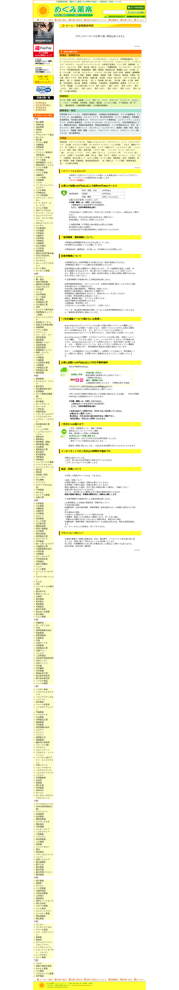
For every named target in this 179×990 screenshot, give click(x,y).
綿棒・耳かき (91, 155)
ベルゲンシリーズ (122, 62)
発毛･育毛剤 (83, 78)
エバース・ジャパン (45, 213)
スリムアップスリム (112, 122)
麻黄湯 (123, 83)
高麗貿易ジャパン (44, 350)
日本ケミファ (42, 663)
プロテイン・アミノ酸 (129, 130)
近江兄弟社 (41, 246)
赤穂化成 (40, 125)
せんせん (40, 492)
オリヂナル (41, 261)
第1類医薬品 (41, 103)
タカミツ (40, 516)
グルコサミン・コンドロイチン (102, 128)
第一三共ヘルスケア (45, 544)
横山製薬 (40, 918)
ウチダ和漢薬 (42, 195)
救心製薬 (40, 299)
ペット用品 (119, 161)
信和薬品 (40, 459)
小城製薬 (40, 360)
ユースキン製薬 (43, 913)
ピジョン (40, 732)
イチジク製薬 (42, 173)
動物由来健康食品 (102, 125)
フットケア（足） (131, 153)
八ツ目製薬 (41, 888)
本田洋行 (40, 790)
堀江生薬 (40, 785)
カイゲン (40, 277)
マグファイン (42, 811)
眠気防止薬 (110, 70)
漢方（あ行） (101, 86)
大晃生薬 (40, 551)
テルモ (39, 582)
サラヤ (39, 399)
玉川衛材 (40, 531)
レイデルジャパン (44, 947)
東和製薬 (40, 604)
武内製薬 (40, 519)
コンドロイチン (125, 67)
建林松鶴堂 (41, 526)
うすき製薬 (41, 190)
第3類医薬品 (41, 110)
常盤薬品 (40, 607)
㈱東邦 (39, 596)
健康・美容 (128, 128)
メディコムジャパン (45, 854)
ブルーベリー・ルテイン (108, 130)
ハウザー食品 (42, 689)
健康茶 (119, 128)
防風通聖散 (114, 83)
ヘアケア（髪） (99, 150)
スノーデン (41, 477)
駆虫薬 (125, 75)
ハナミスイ (41, 699)
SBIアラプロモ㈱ (43, 210)
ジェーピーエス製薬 (45, 462)
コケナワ (40, 355)
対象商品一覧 (43, 92)
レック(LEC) (41, 955)
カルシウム (71, 67)
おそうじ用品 (92, 158)
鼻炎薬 (66, 75)
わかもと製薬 (42, 968)
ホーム (69, 25)
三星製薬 (40, 834)
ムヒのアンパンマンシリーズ (88, 64)
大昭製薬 (40, 554)
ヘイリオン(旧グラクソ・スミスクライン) (45, 760)
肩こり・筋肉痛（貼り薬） (102, 80)
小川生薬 (40, 248)
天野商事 (40, 147)
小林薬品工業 (42, 368)
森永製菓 (40, 867)
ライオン (40, 925)
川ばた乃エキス (43, 287)
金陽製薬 (40, 327)
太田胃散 (40, 238)
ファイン (40, 735)
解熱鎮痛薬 (86, 70)
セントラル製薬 (43, 495)
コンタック (113, 59)
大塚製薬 (40, 243)
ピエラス (40, 730)
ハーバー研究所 (43, 704)
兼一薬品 (40, 279)
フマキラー (41, 747)
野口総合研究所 (43, 678)
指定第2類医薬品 (43, 105)
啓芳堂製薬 (41, 337)
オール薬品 (41, 268)
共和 (38, 307)
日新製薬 (40, 645)
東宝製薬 (40, 599)
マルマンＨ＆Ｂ (43, 822)
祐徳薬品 (40, 898)
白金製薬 (40, 447)
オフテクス (41, 258)
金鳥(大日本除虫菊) (44, 325)
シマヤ (39, 427)
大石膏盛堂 (41, 228)
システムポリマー (44, 417)
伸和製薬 (40, 457)
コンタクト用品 (110, 103)
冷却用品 (83, 103)
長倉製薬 (40, 633)
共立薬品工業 (42, 304)
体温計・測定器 (95, 103)
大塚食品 (40, 241)
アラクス (40, 150)
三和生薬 (40, 409)
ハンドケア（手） (114, 153)
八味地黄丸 (103, 83)
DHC (38, 584)
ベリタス (40, 775)
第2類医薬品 (41, 108)
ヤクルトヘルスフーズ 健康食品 (103, 120)
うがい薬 (76, 72)
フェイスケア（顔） (124, 147)
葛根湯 (84, 83)
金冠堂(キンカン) (43, 322)
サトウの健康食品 (128, 114)
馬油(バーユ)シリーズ (96, 142)
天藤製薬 (40, 145)
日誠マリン (41, 650)
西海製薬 (40, 379)
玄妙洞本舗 (41, 345)
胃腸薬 (88, 75)
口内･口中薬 (118, 72)
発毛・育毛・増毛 (74, 150)
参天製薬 (40, 401)
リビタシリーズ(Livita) (93, 122)
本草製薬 (40, 788)
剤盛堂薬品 (41, 412)
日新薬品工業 (42, 648)
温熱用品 (116, 158)
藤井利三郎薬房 (43, 742)
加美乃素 (87, 150)
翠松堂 (39, 472)
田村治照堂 (41, 534)
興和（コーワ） (43, 352)
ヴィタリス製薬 (43, 271)
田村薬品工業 (42, 536)
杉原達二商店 (42, 475)
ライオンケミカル (44, 927)
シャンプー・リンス (116, 150)
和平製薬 (40, 976)
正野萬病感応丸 (126, 59)
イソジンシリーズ (67, 59)
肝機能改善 (112, 67)
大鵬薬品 (40, 508)
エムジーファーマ (44, 215)
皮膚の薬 (93, 78)
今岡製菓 (40, 180)
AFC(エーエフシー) (44, 223)
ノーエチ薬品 (42, 681)
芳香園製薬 (41, 778)
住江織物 (40, 480)
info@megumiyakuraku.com (84, 985)
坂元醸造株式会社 (44, 389)
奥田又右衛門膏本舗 (45, 253)
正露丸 (133, 75)
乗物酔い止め (122, 70)
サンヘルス (41, 406)
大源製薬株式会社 (44, 549)
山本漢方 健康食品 (74, 122)
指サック (96, 100)
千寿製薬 (40, 490)
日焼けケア (109, 147)
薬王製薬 (40, 881)
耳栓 (100, 155)
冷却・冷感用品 (128, 158)
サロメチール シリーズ (91, 62)
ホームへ (138, 20)
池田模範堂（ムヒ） (45, 162)
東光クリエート (43, 594)
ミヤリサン (41, 837)
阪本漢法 (40, 386)
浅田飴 (39, 130)
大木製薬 (40, 231)
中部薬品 (40, 561)
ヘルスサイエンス (44, 770)
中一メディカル (43, 625)
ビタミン (92, 130)
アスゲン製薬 (42, 142)
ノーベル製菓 (42, 683)
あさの (39, 132)
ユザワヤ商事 (42, 906)
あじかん (40, 137)
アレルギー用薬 (77, 75)
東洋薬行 (40, 602)
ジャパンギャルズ (44, 465)
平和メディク (42, 765)
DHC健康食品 (76, 117)
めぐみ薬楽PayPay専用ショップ (43, 50)
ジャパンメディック (45, 467)
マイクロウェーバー (45, 804)
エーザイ (40, 226)
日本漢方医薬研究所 (45, 658)
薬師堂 (39, 883)
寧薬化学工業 (42, 673)
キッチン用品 (105, 158)
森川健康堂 (41, 862)
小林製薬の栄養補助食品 (109, 114)
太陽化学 (40, 511)
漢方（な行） (74, 88)
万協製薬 (40, 712)
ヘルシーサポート (44, 768)
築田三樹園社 (42, 564)
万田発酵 (40, 827)
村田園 (39, 844)
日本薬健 (40, 671)
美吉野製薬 (41, 839)
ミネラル (63, 133)
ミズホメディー (43, 832)
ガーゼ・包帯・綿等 (68, 100)
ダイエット (64, 130)
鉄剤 (80, 67)
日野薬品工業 (42, 720)
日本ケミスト (42, 661)
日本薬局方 (68, 83)
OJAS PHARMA (43, 256)
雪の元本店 (41, 903)
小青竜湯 (93, 83)
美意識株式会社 (43, 727)
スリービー (41, 482)
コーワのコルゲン (100, 59)
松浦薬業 (40, 814)
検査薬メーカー (43, 342)
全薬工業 (40, 497)
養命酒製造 (41, 916)
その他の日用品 (71, 163)
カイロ (62, 155)
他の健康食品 (74, 133)
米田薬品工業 (42, 370)
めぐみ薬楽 (67, 10)
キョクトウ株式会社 (45, 310)
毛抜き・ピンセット (119, 155)
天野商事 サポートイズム (70, 114)
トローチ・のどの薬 (103, 72)
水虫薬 (102, 78)
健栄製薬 (40, 340)
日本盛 (39, 666)
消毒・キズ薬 (127, 80)
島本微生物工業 (43, 424)
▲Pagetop (137, 46)
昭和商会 (40, 439)
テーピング (124, 100)
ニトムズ (40, 653)
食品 (137, 128)
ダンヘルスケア (43, 556)
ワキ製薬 (40, 971)
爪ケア (106, 155)
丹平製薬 (40, 541)
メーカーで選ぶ (45, 20)
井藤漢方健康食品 (89, 114)
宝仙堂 (39, 780)
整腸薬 (95, 75)
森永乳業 (40, 870)
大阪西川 (40, 236)
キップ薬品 (41, 297)
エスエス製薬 (42, 208)
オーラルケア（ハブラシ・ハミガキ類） (105, 145)
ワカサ (39, 963)
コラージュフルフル (77, 142)
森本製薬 (40, 875)
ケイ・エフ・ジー (44, 335)
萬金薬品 (40, 824)
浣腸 (109, 75)
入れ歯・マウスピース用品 (76, 145)
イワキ (39, 183)
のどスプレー (87, 72)
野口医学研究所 (106, 117)
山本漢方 (40, 896)
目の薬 (117, 80)
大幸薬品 (40, 503)
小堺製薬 (40, 358)
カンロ (39, 292)
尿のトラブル (70, 78)
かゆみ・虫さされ (114, 78)
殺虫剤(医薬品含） (93, 161)
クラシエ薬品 (42, 330)
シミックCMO (42, 429)
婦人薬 (77, 83)
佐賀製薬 (40, 391)
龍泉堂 (39, 940)
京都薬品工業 (42, 302)
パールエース (42, 715)
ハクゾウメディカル (45, 697)
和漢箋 (70, 86)
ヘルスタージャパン (45, 773)
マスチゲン (69, 64)
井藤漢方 (40, 175)
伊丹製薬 (40, 170)
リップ (100, 147)
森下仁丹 (40, 864)
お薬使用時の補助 (83, 105)
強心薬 (86, 67)
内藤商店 (40, 623)
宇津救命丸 (41, 193)
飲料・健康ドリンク (79, 128)
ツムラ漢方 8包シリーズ (84, 86)
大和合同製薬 (42, 893)
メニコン (40, 857)
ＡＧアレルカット (83, 59)
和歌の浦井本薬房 (44, 966)
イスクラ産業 (42, 167)
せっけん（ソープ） (75, 153)
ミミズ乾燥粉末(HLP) (120, 125)
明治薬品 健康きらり (79, 120)
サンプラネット (43, 404)
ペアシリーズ (107, 62)
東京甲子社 (42, 591)
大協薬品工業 (42, 546)
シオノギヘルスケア (45, 414)
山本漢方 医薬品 (108, 64)
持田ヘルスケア (43, 859)
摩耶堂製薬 (41, 819)
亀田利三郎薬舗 (43, 284)
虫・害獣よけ (108, 161)
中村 (38, 628)
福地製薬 (40, 740)
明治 (38, 849)
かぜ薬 (132, 70)
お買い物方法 (75, 20)
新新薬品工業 (42, 449)
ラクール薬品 (42, 930)
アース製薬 (41, 160)
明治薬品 (40, 852)
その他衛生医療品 (100, 105)
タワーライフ (42, 539)
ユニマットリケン (44, 911)
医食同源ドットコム (45, 165)
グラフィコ (41, 332)
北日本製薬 (41, 294)
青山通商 (40, 122)
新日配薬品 (41, 454)
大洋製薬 (40, 513)
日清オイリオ (42, 643)
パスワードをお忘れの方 (73, 171)
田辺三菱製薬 (42, 529)
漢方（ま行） (100, 88)
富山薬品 (40, 614)
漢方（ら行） (125, 88)
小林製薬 (40, 365)
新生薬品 (40, 452)
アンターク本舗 (43, 157)
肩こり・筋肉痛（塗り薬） (78, 80)
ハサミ (132, 155)
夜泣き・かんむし (98, 67)
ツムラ (39, 566)
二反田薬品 (41, 656)
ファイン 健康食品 (122, 117)
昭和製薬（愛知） (44, 442)
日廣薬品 (40, 638)
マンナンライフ (43, 829)
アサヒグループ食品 (45, 135)
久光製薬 (40, 717)
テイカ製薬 (41, 569)
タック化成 (41, 521)
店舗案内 (113, 20)
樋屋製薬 (40, 722)
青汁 (133, 125)
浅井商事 (40, 127)
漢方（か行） (114, 86)
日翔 (38, 640)
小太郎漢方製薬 (43, 363)
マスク (104, 100)
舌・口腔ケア (70, 147)
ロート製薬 (41, 957)
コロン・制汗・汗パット (95, 153)
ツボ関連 (74, 103)
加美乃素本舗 (42, 282)
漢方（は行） (87, 88)
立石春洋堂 (41, 524)
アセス (126, 145)
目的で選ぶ (60, 20)
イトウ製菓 (41, 178)
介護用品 (67, 158)
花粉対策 (63, 142)
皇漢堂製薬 (41, 347)
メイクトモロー (43, 847)
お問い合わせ (126, 20)
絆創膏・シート (84, 100)
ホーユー (40, 793)
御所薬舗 (40, 373)
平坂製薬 (40, 725)
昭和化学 (40, 437)
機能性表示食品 (70, 125)
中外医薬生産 (42, 559)
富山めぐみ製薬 (43, 612)
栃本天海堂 (41, 609)
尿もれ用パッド (79, 158)
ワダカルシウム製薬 (45, 973)
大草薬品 (40, 233)
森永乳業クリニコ (44, 872)
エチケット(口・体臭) (87, 147)
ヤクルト (40, 886)
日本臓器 (40, 668)
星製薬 (39, 783)
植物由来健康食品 (86, 125)
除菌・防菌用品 (77, 161)
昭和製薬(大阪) (42, 444)
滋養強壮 (131, 64)
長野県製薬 (41, 635)
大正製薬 (40, 506)
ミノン (124, 142)
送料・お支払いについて (95, 20)
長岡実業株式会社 (44, 630)
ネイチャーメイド (91, 117)
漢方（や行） (113, 88)
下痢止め (117, 75)
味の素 (39, 140)
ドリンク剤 (121, 64)
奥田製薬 (40, 251)
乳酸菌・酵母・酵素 (79, 130)
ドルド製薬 (41, 617)
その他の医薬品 (70, 91)
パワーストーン (113, 142)
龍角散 (39, 937)
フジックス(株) (42, 745)
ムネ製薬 (40, 842)
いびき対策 (79, 155)
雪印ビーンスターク (45, 901)
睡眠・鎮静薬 (98, 70)
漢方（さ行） (127, 86)
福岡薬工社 (41, 737)
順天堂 (39, 470)
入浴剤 (70, 155)
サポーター (113, 100)
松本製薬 (40, 817)
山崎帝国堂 (41, 891)
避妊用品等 (69, 105)
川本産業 (40, 289)
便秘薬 (103, 75)
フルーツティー (43, 750)
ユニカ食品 (41, 908)
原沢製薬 (40, 702)
